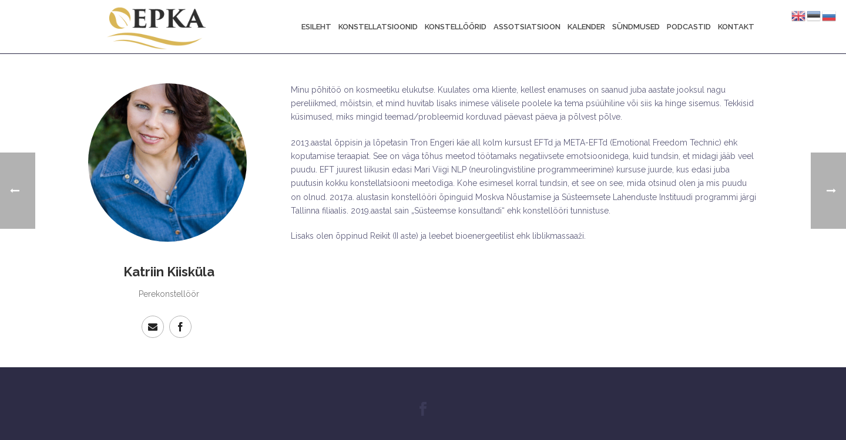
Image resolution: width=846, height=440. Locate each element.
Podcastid (689, 26)
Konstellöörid (455, 26)
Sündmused (636, 26)
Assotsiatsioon (527, 26)
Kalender (586, 26)
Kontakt (736, 26)
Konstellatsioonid (378, 26)
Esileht (316, 26)
